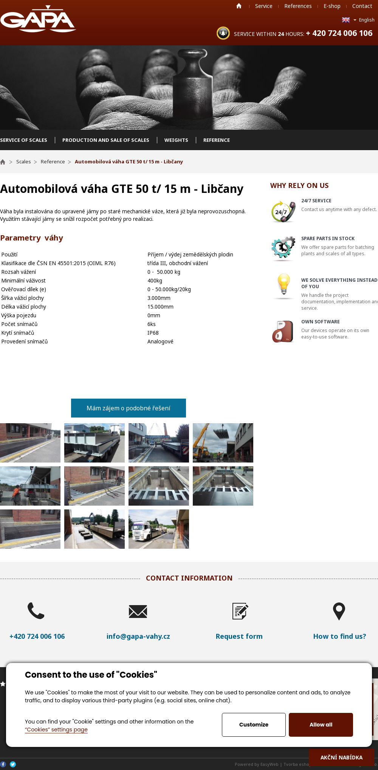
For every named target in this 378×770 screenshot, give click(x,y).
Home (239, 5)
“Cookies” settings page (56, 729)
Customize (253, 724)
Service (264, 5)
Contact (362, 5)
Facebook (3, 764)
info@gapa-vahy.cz (138, 636)
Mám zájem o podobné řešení (128, 408)
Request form (239, 636)
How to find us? (339, 636)
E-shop (332, 5)
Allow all (321, 724)
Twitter (13, 764)
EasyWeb (269, 764)
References (298, 5)
